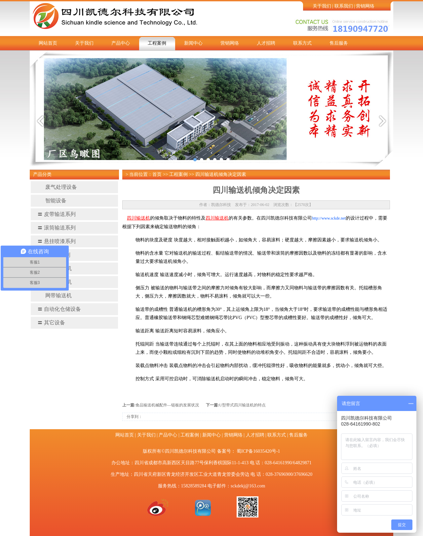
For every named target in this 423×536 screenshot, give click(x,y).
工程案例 (157, 43)
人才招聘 (266, 43)
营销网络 (365, 6)
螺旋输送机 (54, 268)
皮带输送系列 (56, 214)
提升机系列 (53, 255)
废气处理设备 (57, 187)
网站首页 (48, 43)
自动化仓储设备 (59, 309)
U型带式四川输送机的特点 (242, 405)
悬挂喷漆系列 (56, 241)
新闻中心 (193, 43)
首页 (157, 174)
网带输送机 (54, 295)
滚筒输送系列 (56, 227)
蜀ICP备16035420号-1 (258, 451)
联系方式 (302, 43)
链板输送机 (54, 282)
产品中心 (120, 43)
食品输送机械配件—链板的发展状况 (167, 405)
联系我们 (343, 6)
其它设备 (51, 322)
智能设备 (51, 200)
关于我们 (322, 6)
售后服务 (338, 43)
